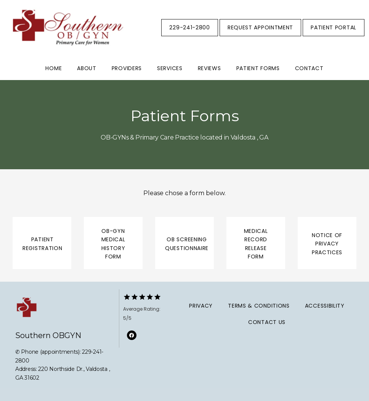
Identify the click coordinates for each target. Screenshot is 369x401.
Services (170, 68)
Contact (309, 68)
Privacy (201, 306)
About (86, 68)
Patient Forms (258, 68)
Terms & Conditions (259, 306)
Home (53, 68)
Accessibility (325, 306)
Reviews (209, 68)
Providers (127, 68)
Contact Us (267, 322)
